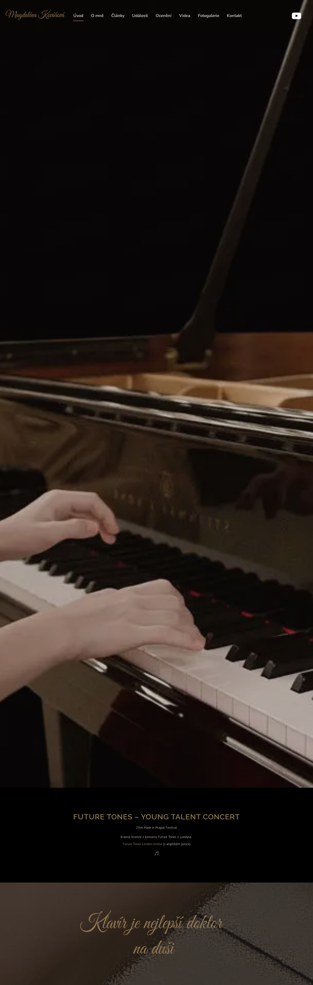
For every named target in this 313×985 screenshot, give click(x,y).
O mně (97, 15)
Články (117, 15)
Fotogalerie (208, 15)
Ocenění (163, 15)
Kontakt (234, 15)
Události (140, 15)
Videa (184, 15)
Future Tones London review (142, 844)
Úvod (78, 15)
